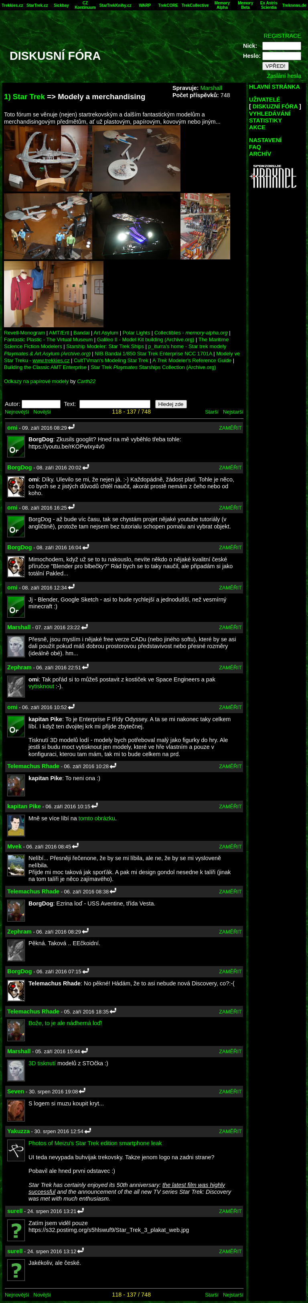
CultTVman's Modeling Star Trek (111, 360)
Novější (42, 412)
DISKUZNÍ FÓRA (275, 106)
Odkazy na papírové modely (36, 381)
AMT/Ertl (59, 333)
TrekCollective (195, 5)
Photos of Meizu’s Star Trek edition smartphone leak (95, 1143)
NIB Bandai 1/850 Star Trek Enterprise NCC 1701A (153, 354)
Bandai (81, 333)
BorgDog (19, 467)
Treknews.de (294, 5)
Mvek (14, 846)
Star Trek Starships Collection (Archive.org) (153, 367)
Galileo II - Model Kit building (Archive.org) (146, 339)
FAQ (255, 147)
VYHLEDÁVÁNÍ (269, 113)
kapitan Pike (24, 806)
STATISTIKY (265, 120)
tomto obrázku (97, 818)
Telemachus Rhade (33, 766)
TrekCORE (168, 5)
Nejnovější (17, 412)
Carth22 (86, 381)
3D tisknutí (42, 1063)
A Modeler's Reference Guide (191, 360)
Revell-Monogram (24, 333)
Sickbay (61, 5)
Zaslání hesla (284, 76)
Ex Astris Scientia (269, 5)
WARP (145, 5)
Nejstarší (233, 412)
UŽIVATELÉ (264, 99)
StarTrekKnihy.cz (115, 5)
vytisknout (41, 686)
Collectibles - (191, 333)
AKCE (257, 127)
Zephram (19, 667)
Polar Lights (136, 333)
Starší (212, 412)
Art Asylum (105, 333)
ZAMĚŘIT (230, 428)
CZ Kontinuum (85, 5)
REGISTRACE (282, 36)
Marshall (211, 88)
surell (14, 1211)
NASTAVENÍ (265, 140)
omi (12, 427)
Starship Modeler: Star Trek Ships (105, 346)
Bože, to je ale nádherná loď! (65, 1023)
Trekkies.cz (12, 5)
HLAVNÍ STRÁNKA (274, 87)
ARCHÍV (260, 154)
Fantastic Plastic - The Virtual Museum (48, 339)
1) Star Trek (24, 96)
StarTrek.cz (37, 5)
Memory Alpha (222, 5)
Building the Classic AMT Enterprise (45, 367)
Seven (15, 1091)
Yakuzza (18, 1131)
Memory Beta (245, 5)
